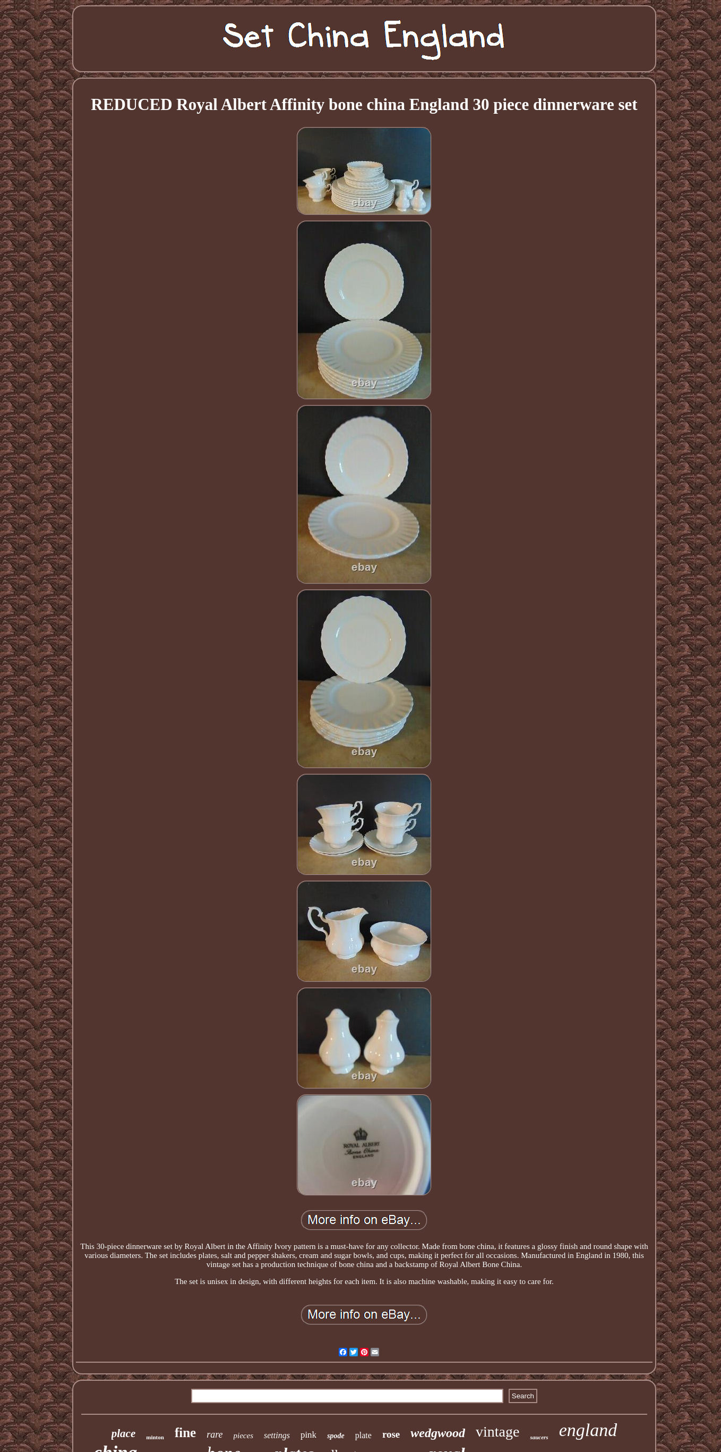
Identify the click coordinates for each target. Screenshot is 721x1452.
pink (308, 1435)
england (588, 1430)
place (123, 1433)
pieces (243, 1435)
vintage (497, 1431)
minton (155, 1437)
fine (185, 1432)
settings (277, 1435)
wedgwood (437, 1433)
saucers (539, 1437)
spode (336, 1436)
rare (214, 1434)
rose (391, 1434)
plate (363, 1435)
